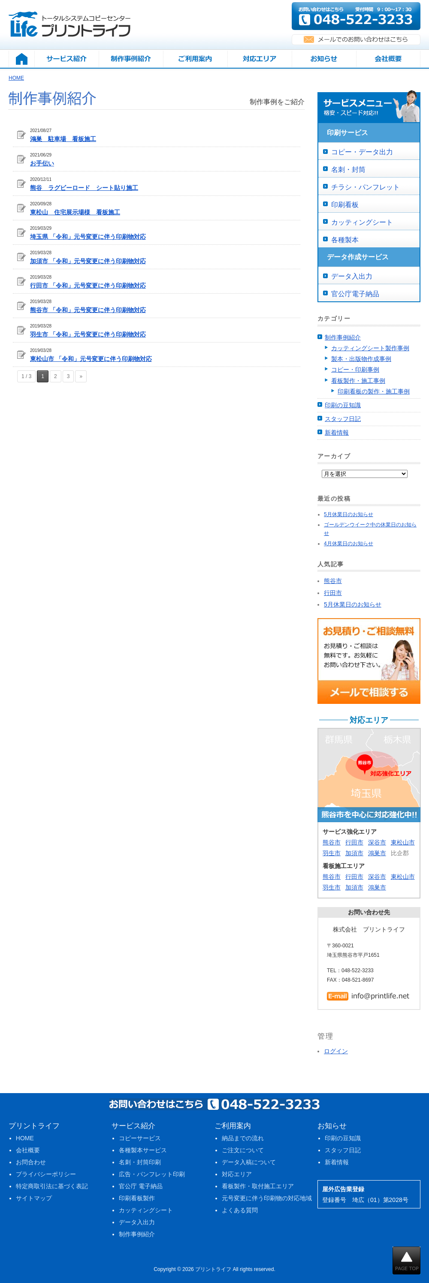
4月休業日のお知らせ (348, 544)
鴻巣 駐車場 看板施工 (63, 138)
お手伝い (42, 163)
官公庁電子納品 (355, 293)
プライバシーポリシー (46, 1174)
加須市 (354, 853)
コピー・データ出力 (362, 152)
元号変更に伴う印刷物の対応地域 (267, 1198)
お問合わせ (31, 1162)
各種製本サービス (143, 1150)
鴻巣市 (377, 853)
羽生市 (332, 853)
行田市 (354, 842)
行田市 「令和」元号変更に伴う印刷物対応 (88, 285)
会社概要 (28, 1150)
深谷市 (377, 842)
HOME (25, 1138)
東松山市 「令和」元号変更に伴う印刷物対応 (91, 358)
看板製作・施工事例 (358, 380)
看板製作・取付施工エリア (258, 1186)
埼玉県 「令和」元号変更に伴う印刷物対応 (88, 236)
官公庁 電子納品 (141, 1186)
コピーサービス (140, 1138)
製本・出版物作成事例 (361, 358)
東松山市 (403, 842)
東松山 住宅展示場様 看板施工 (75, 212)
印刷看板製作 (137, 1198)
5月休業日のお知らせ (348, 514)
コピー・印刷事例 (355, 369)
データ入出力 (351, 276)
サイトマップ (34, 1198)
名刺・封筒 (348, 169)
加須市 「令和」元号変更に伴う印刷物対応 (88, 261)
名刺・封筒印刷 (140, 1162)
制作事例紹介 (343, 337)
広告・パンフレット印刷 (152, 1174)
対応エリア (237, 1174)
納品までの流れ (243, 1138)
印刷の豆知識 (343, 405)
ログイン (336, 1051)
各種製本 (345, 239)
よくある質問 (240, 1210)
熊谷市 (332, 842)
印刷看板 (345, 204)
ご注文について (243, 1150)
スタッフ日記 (343, 418)
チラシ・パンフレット (365, 187)
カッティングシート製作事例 (370, 348)
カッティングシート (362, 222)
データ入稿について (249, 1162)
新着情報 (337, 432)
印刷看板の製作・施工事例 (374, 391)
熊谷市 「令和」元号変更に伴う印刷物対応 (88, 309)
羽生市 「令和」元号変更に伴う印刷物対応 (88, 334)
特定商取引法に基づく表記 (52, 1186)
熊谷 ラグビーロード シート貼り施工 (84, 187)
